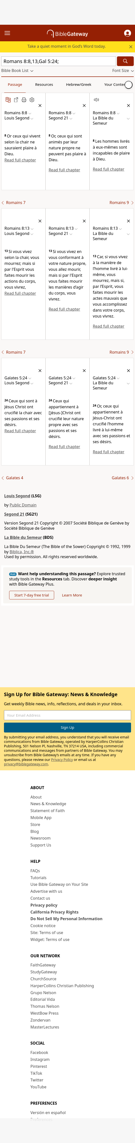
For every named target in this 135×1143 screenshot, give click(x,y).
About (36, 797)
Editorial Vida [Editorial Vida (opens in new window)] (42, 999)
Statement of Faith (47, 810)
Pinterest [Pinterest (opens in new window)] (38, 1066)
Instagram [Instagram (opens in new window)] (40, 1059)
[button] (127, 33)
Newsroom (40, 838)
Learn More (72, 595)
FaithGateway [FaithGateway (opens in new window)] (43, 965)
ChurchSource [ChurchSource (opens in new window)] (43, 979)
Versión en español (48, 1112)
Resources (44, 84)
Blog (34, 831)
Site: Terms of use (46, 932)
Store (35, 824)
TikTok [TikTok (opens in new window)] (36, 1073)
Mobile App (40, 817)
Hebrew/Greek (78, 84)
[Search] (125, 61)
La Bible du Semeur (23, 537)
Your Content (115, 84)
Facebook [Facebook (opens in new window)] (39, 1052)
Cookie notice (43, 925)
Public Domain (23, 505)
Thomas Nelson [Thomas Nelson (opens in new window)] (44, 1006)
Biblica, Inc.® (22, 551)
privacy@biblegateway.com (26, 764)
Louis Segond (17, 496)
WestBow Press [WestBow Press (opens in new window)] (44, 1013)
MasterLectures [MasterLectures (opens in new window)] (44, 1027)
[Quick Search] (58, 61)
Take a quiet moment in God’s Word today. (66, 46)
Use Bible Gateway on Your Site (59, 884)
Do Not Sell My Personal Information (66, 918)
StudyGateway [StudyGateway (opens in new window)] (43, 972)
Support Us (40, 845)
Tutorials (38, 877)
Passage (15, 84)
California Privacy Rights (54, 912)
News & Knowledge (48, 803)
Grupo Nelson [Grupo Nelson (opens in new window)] (43, 992)
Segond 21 (14, 514)
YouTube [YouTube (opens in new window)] (38, 1087)
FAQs (35, 870)
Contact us (40, 898)
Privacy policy (43, 905)
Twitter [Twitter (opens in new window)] (36, 1080)
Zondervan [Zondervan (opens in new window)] (40, 1020)
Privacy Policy (62, 759)
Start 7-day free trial (31, 595)
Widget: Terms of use (49, 939)
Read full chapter (20, 160)
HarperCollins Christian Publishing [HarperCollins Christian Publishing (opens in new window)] (62, 985)
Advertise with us (46, 891)
